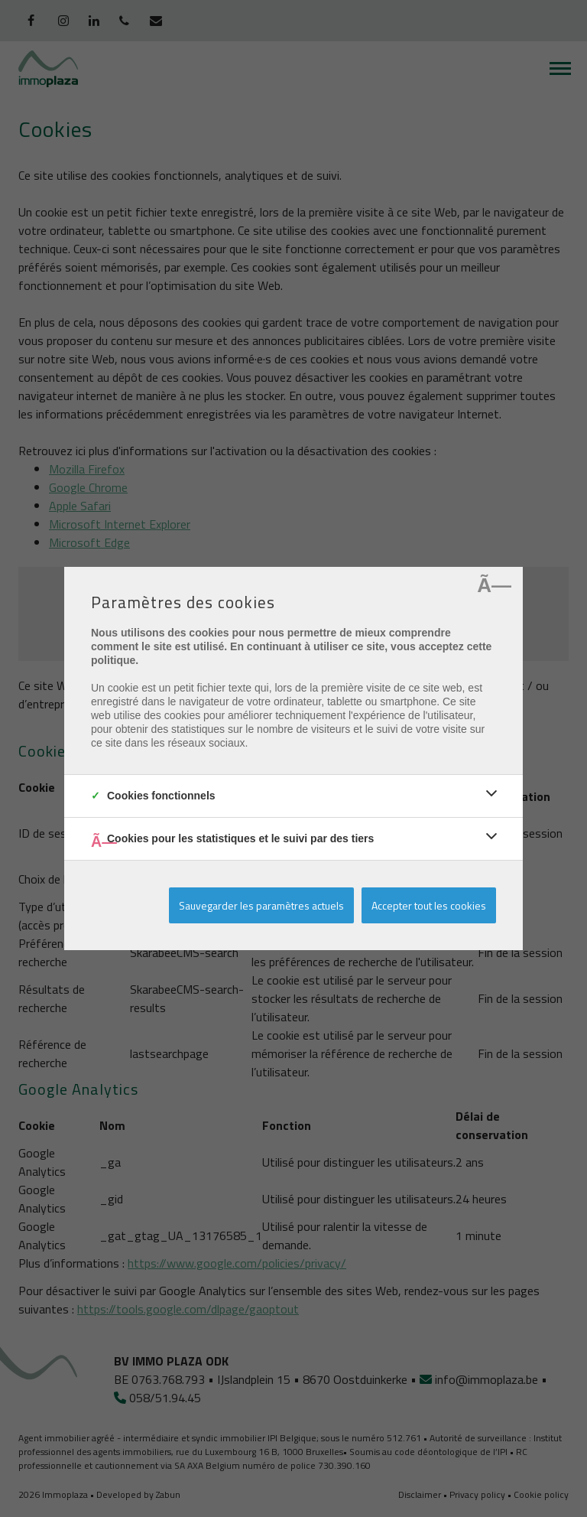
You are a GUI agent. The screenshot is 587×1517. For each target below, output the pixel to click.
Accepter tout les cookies (428, 905)
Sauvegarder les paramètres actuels (261, 905)
